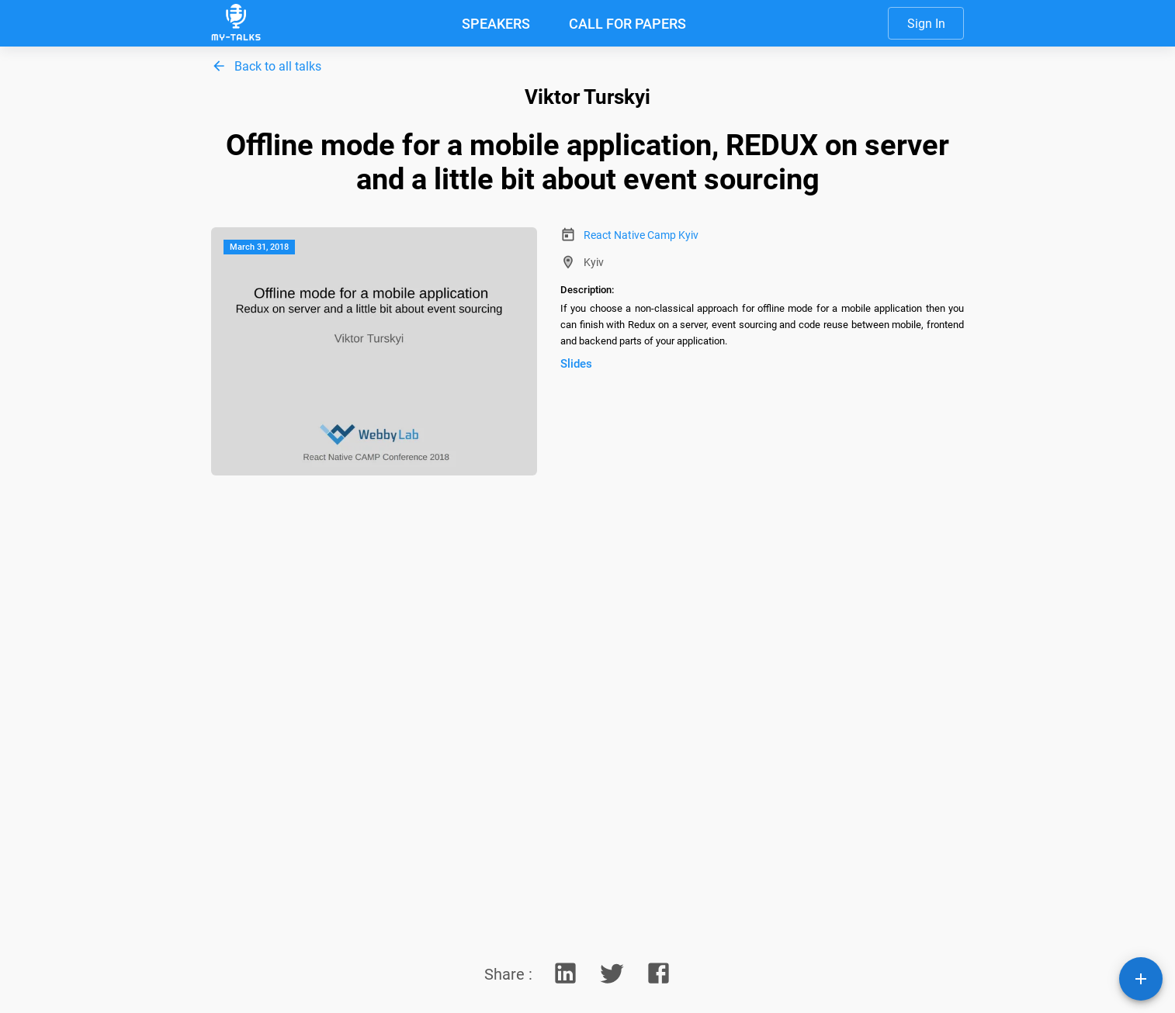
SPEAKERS (496, 24)
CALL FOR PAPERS (627, 24)
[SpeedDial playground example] (1141, 979)
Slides (576, 364)
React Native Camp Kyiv (641, 235)
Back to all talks (277, 66)
